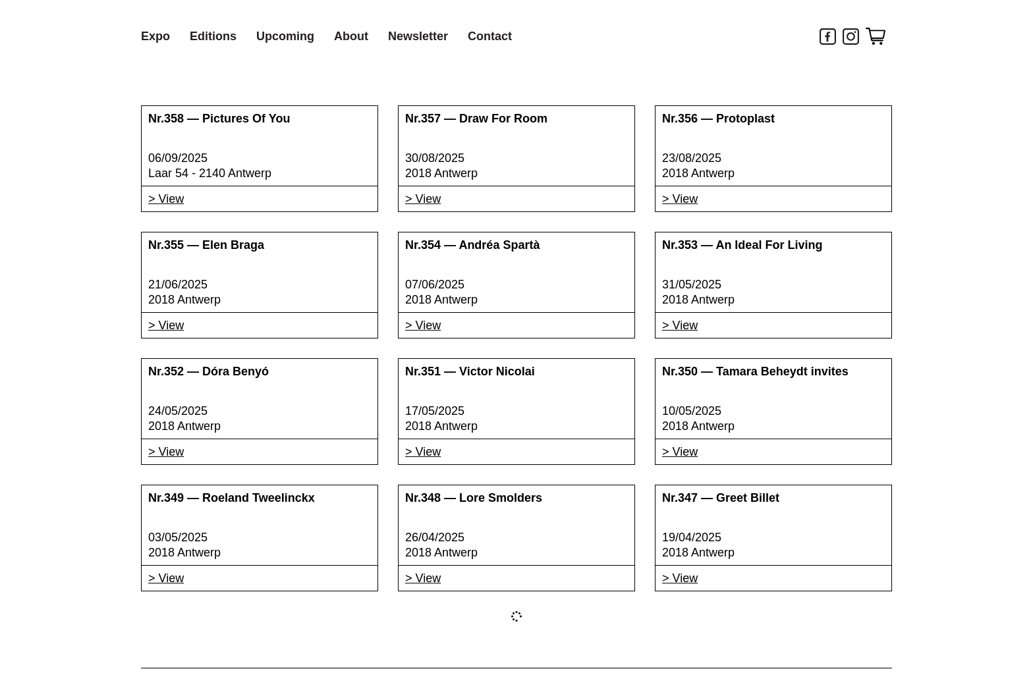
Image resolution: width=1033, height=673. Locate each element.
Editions (213, 36)
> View (166, 198)
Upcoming (285, 36)
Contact (490, 36)
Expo (155, 36)
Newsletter (418, 36)
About (351, 36)
